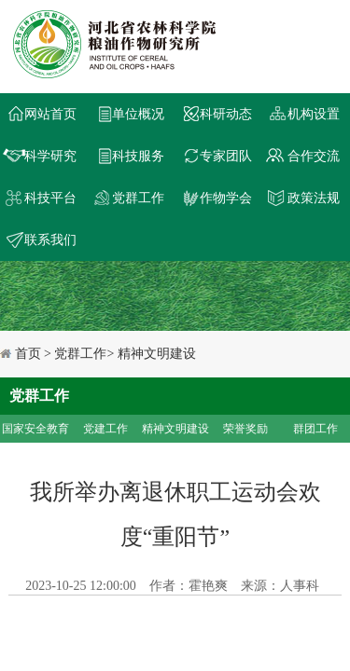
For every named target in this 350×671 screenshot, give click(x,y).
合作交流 (313, 156)
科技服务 (138, 156)
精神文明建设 (175, 428)
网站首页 (50, 114)
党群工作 (138, 198)
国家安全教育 (35, 428)
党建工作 (105, 428)
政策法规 (313, 198)
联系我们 (50, 240)
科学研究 (50, 156)
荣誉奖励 (245, 428)
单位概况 (138, 114)
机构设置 (313, 114)
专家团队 (226, 156)
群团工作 (315, 428)
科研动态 (226, 114)
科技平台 (50, 198)
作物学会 (226, 198)
